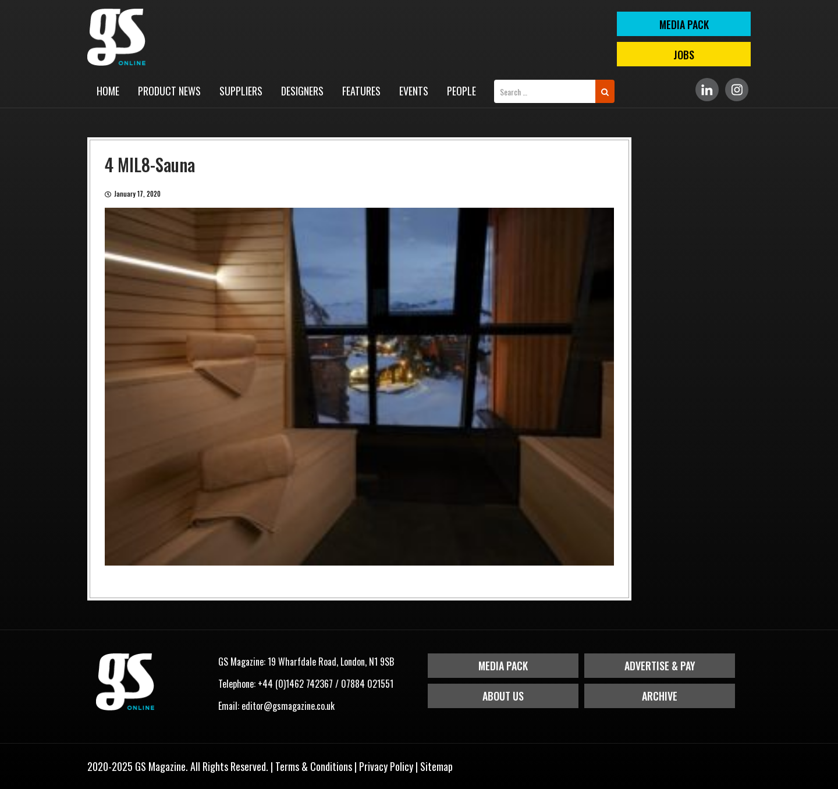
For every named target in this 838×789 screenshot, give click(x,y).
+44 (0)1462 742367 (295, 684)
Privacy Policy (386, 766)
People (461, 90)
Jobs (683, 54)
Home (108, 90)
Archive (659, 695)
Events (413, 90)
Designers (302, 90)
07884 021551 (367, 684)
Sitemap (436, 766)
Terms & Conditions (313, 766)
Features (361, 90)
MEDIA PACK (684, 24)
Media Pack (503, 665)
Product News (169, 90)
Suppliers (240, 90)
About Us (503, 695)
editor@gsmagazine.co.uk (288, 706)
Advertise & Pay (659, 665)
